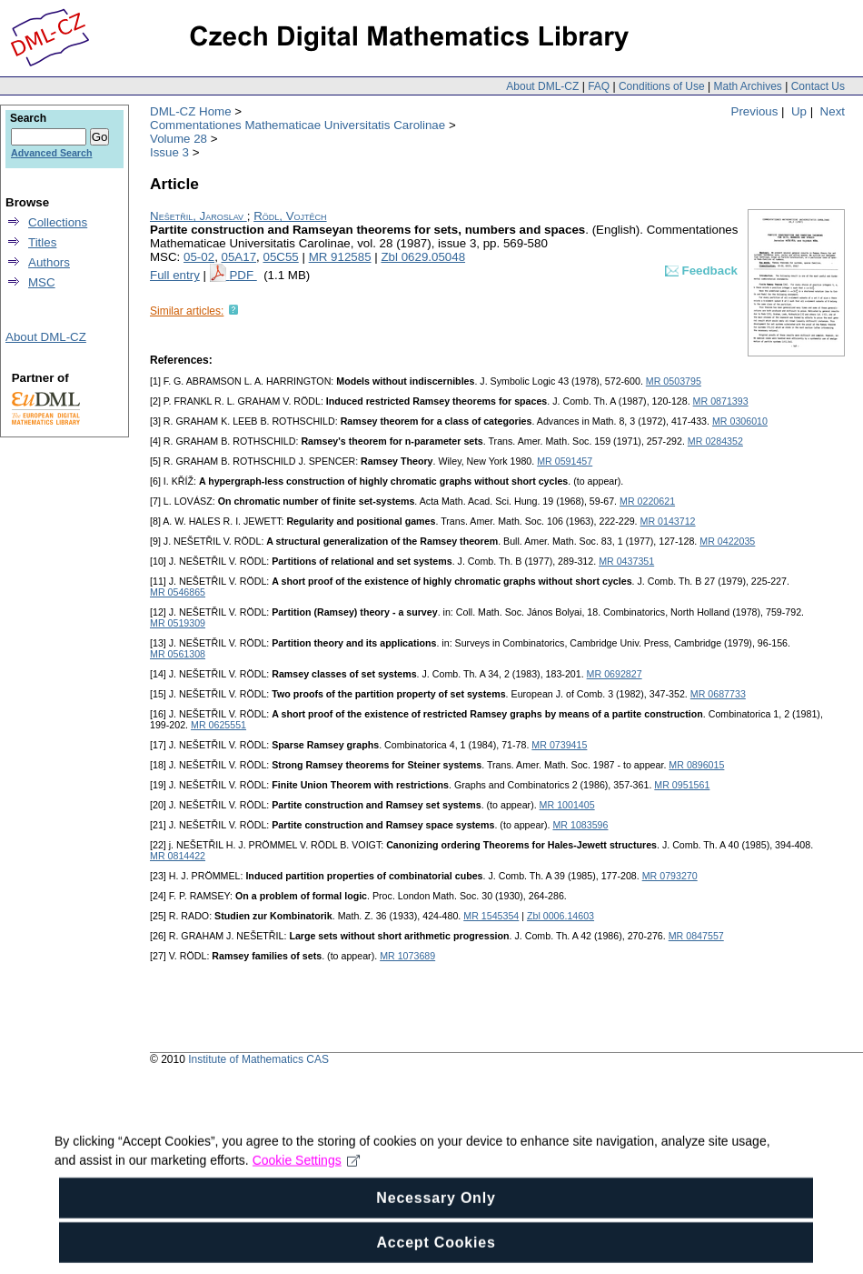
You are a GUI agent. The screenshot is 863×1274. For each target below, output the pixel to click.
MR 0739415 (559, 744)
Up (799, 111)
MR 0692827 (614, 673)
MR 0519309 (177, 622)
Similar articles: (186, 311)
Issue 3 (169, 152)
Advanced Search (51, 152)
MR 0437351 (626, 561)
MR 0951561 (681, 784)
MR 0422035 (727, 541)
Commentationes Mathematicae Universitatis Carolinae (297, 125)
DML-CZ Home (191, 111)
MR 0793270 (670, 875)
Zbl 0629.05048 (423, 257)
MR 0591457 (564, 461)
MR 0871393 (721, 401)
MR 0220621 (647, 501)
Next (832, 111)
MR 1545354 (491, 915)
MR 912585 (340, 257)
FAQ (599, 86)
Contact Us (818, 86)
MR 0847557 (696, 935)
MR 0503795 (673, 381)
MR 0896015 (696, 764)
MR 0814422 (177, 855)
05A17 (239, 257)
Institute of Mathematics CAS (258, 1059)
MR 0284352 (715, 441)
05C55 (280, 257)
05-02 (199, 257)
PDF (242, 275)
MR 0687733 (718, 693)
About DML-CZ (542, 86)
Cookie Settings (307, 1184)
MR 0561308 (177, 653)
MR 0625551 (218, 724)
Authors (49, 262)
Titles (42, 242)
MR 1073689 (407, 955)
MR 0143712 (668, 521)
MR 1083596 (580, 824)
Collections (57, 222)
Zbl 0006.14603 (560, 915)
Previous (755, 111)
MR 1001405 (567, 804)
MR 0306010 (740, 421)
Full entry (175, 275)
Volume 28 (178, 138)
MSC (41, 282)
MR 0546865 (177, 592)
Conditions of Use (662, 86)
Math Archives (747, 86)
